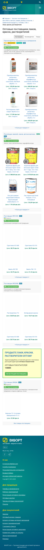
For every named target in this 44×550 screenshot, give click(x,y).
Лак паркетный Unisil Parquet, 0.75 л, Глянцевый (31, 198)
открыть (14, 88)
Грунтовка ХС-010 (31, 245)
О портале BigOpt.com (10, 464)
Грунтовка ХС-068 (13, 245)
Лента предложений (10, 536)
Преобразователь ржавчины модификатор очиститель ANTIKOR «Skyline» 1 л (13, 79)
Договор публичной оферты (12, 476)
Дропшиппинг (11, 43)
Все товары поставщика (22, 423)
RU (5, 447)
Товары (38, 37)
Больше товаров (22, 128)
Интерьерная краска (31, 313)
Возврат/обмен (8, 473)
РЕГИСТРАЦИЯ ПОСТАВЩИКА (16, 374)
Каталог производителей (11, 523)
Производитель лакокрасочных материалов (20, 41)
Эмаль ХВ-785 (13, 269)
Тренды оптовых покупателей (13, 501)
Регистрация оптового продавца (14, 495)
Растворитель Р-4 (13, 313)
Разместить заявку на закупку (13, 533)
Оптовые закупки (9, 498)
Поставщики (18, 37)
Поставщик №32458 (11, 283)
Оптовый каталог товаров (12, 517)
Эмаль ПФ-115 (31, 269)
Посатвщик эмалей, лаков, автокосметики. (19, 134)
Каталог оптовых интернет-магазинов (16, 520)
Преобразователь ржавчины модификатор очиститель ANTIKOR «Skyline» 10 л (31, 79)
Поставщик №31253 (11, 216)
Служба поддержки (9, 467)
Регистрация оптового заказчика (14, 529)
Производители (29, 37)
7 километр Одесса (9, 526)
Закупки (5, 514)
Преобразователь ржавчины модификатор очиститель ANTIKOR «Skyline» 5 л (31, 114)
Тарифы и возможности (11, 489)
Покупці (5, 504)
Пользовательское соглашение (13, 470)
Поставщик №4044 (10, 382)
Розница (19, 43)
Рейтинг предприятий (10, 492)
